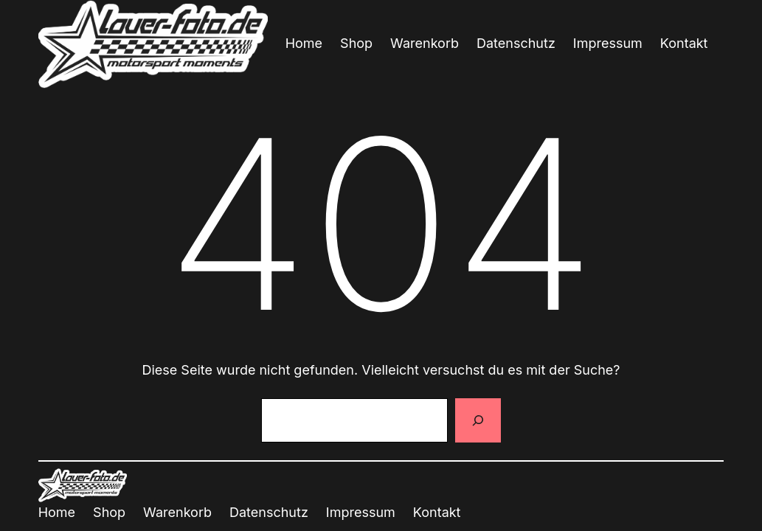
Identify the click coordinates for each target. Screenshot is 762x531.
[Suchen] (478, 420)
